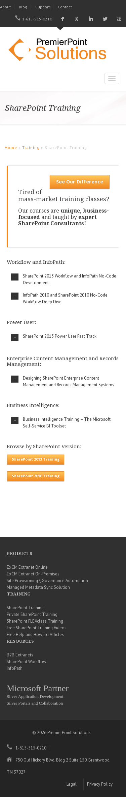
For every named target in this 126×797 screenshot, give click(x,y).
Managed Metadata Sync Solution (38, 587)
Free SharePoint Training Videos (37, 628)
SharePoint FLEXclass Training (35, 621)
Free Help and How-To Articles (35, 634)
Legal (72, 784)
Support (42, 6)
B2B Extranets (20, 655)
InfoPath (15, 668)
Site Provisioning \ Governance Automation (47, 580)
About (5, 6)
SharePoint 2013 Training (35, 459)
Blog (23, 6)
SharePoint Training (25, 608)
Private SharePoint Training (32, 614)
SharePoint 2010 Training (35, 476)
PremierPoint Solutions (60, 51)
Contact (65, 6)
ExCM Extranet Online (27, 567)
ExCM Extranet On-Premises (33, 574)
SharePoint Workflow (26, 661)
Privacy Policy (100, 784)
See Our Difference (79, 182)
